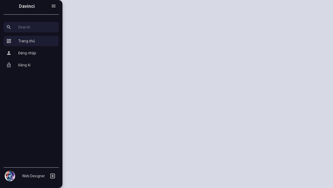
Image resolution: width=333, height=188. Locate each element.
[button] (31, 27)
